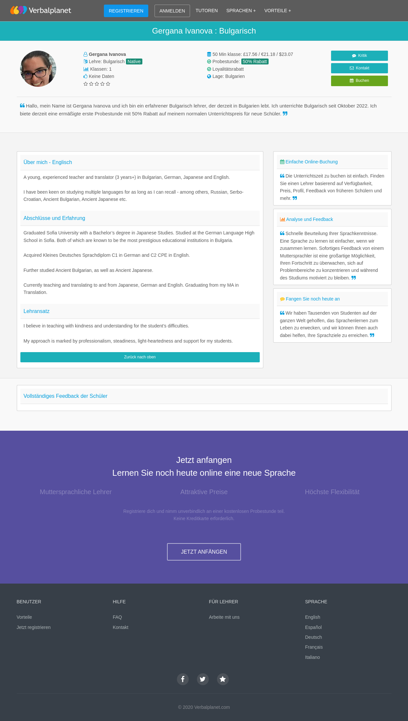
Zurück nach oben (140, 357)
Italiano (312, 657)
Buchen (359, 80)
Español (313, 627)
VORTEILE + (277, 10)
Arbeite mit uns (224, 617)
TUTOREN (207, 10)
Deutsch (313, 637)
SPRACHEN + (241, 10)
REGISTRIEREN (126, 10)
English (312, 617)
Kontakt (359, 68)
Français (314, 647)
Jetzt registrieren (34, 627)
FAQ (117, 617)
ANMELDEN (172, 10)
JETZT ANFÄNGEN (204, 552)
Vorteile (24, 617)
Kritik (359, 55)
